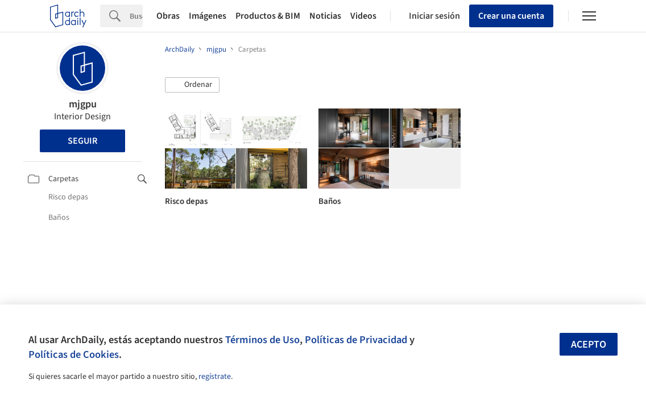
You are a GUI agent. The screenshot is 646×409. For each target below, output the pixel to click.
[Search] (136, 16)
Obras (168, 15)
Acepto (588, 344)
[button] (192, 85)
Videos (363, 15)
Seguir (82, 141)
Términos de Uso (262, 339)
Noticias (325, 15)
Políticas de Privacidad (356, 339)
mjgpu (83, 104)
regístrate (214, 376)
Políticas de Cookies (73, 354)
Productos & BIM (267, 15)
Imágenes (207, 15)
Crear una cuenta (511, 16)
